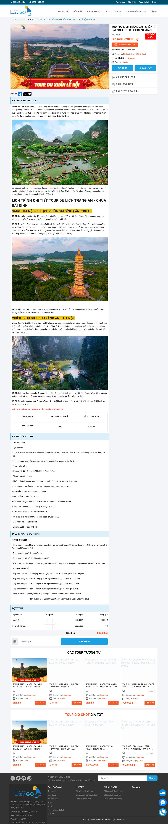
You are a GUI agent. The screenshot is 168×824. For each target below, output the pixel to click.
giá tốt (84, 715)
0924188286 (20, 807)
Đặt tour (84, 641)
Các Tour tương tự (84, 652)
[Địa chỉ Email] (122, 778)
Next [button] (107, 57)
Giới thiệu (132, 2)
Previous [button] (12, 57)
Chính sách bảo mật (112, 795)
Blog (154, 2)
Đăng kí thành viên (84, 799)
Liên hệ (154, 11)
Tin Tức (118, 11)
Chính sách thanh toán (113, 791)
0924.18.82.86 (18, 2)
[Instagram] (29, 778)
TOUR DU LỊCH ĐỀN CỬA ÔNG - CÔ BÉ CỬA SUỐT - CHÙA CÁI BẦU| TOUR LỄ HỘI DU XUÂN (138, 686)
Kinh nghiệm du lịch (136, 11)
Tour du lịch (144, 2)
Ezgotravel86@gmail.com (27, 800)
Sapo (122, 820)
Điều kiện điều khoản (85, 791)
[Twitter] (18, 778)
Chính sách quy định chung (87, 795)
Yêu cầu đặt (145, 68)
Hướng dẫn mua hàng (113, 799)
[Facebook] (12, 778)
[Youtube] (23, 778)
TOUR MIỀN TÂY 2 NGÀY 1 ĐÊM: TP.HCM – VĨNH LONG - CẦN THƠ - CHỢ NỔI (137, 749)
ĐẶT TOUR (40, 703)
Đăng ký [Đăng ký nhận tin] (152, 778)
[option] (59, 56)
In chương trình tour (124, 45)
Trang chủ (120, 2)
